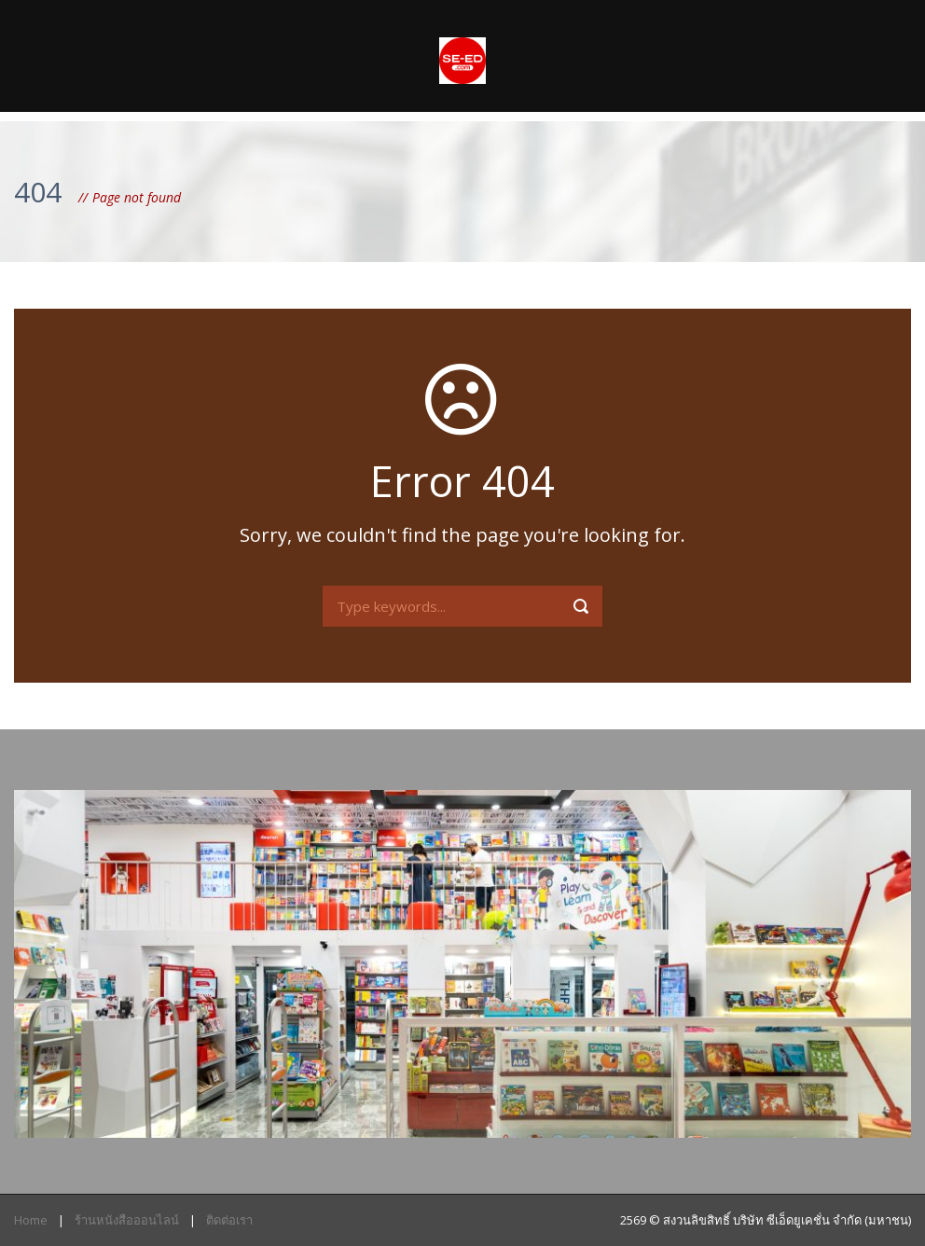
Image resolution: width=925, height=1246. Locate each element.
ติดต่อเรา (229, 1219)
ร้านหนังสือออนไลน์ (127, 1219)
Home (31, 1219)
